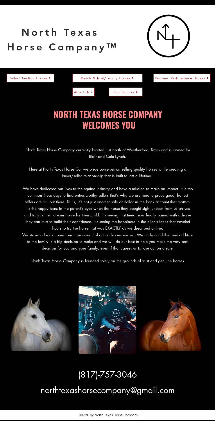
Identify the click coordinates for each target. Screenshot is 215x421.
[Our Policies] (126, 91)
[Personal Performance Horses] (181, 78)
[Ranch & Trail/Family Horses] (107, 78)
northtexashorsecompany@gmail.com (108, 390)
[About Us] (83, 91)
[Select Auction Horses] (30, 78)
